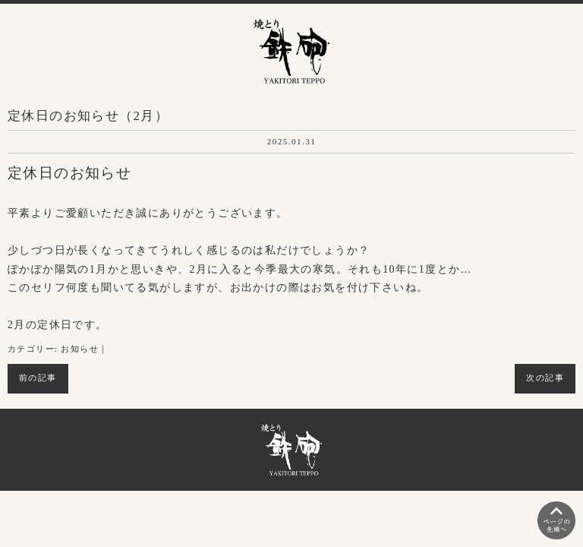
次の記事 (545, 378)
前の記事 (38, 378)
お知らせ (80, 349)
